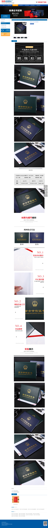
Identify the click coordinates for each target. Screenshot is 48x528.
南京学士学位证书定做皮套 (15, 513)
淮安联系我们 (38, 5)
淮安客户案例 (27, 5)
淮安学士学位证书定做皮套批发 (40, 509)
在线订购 (32, 23)
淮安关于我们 (9, 5)
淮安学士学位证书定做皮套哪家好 (32, 509)
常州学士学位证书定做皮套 (36, 513)
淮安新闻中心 (21, 5)
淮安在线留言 (33, 5)
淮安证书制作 (15, 5)
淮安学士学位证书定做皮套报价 (23, 509)
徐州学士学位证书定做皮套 (29, 513)
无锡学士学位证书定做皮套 (22, 513)
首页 (3, 5)
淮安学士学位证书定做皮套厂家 (15, 509)
